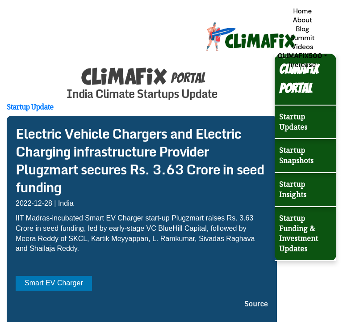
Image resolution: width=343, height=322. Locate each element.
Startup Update (30, 107)
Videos (303, 46)
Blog (302, 29)
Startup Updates (293, 122)
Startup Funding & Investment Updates (298, 233)
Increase (302, 64)
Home (302, 11)
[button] (302, 55)
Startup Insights (292, 189)
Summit (302, 38)
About (302, 20)
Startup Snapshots (296, 155)
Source (256, 303)
